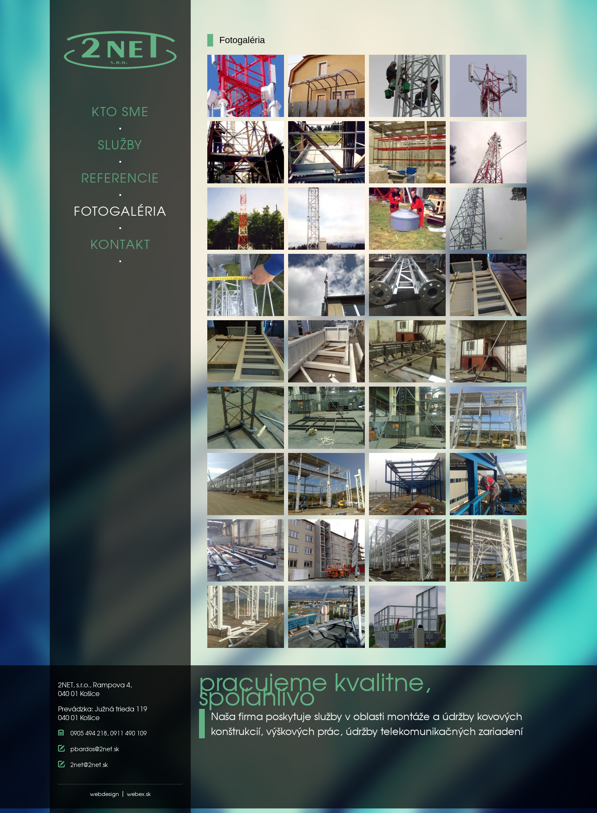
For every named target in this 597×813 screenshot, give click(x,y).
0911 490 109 (128, 733)
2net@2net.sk (89, 764)
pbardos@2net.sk (94, 749)
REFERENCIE (120, 178)
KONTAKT (120, 245)
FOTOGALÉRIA (120, 211)
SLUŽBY (120, 145)
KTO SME (120, 112)
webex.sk (139, 794)
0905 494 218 (88, 733)
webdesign (104, 794)
